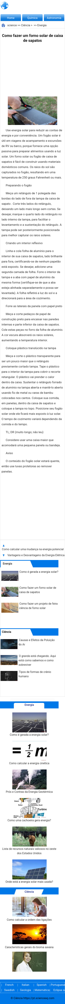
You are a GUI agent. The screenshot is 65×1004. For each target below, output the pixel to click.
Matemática (42, 990)
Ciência (25, 25)
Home (10, 18)
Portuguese (58, 984)
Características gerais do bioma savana (29, 936)
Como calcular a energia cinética (29, 753)
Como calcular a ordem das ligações (29, 909)
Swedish (9, 990)
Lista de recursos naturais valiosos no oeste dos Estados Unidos (29, 841)
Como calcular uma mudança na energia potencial (33, 549)
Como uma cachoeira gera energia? (29, 810)
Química (32, 18)
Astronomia (54, 18)
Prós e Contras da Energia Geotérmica (29, 781)
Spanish (42, 984)
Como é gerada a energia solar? (38, 571)
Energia (41, 25)
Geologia (25, 990)
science (12, 25)
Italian (25, 984)
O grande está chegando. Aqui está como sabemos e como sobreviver (37, 660)
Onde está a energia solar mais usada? (29, 871)
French (9, 984)
